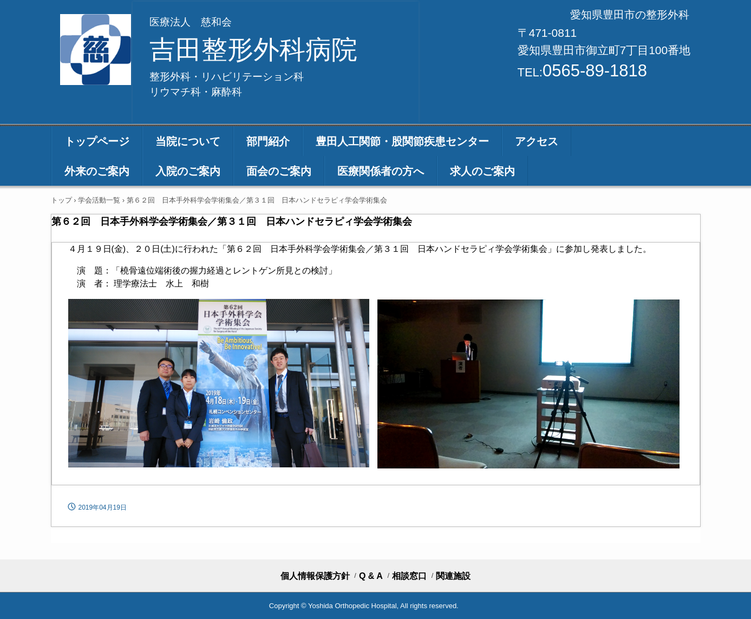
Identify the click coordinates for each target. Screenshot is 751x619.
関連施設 (453, 576)
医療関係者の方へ (380, 171)
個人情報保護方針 (315, 576)
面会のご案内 (278, 171)
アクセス (536, 141)
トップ (61, 200)
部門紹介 (268, 141)
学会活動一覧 (99, 200)
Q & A (371, 576)
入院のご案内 (187, 171)
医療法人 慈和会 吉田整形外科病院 (96, 49)
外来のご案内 (96, 171)
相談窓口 (409, 576)
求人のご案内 (482, 171)
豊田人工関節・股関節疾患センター (402, 141)
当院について (187, 141)
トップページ (96, 141)
